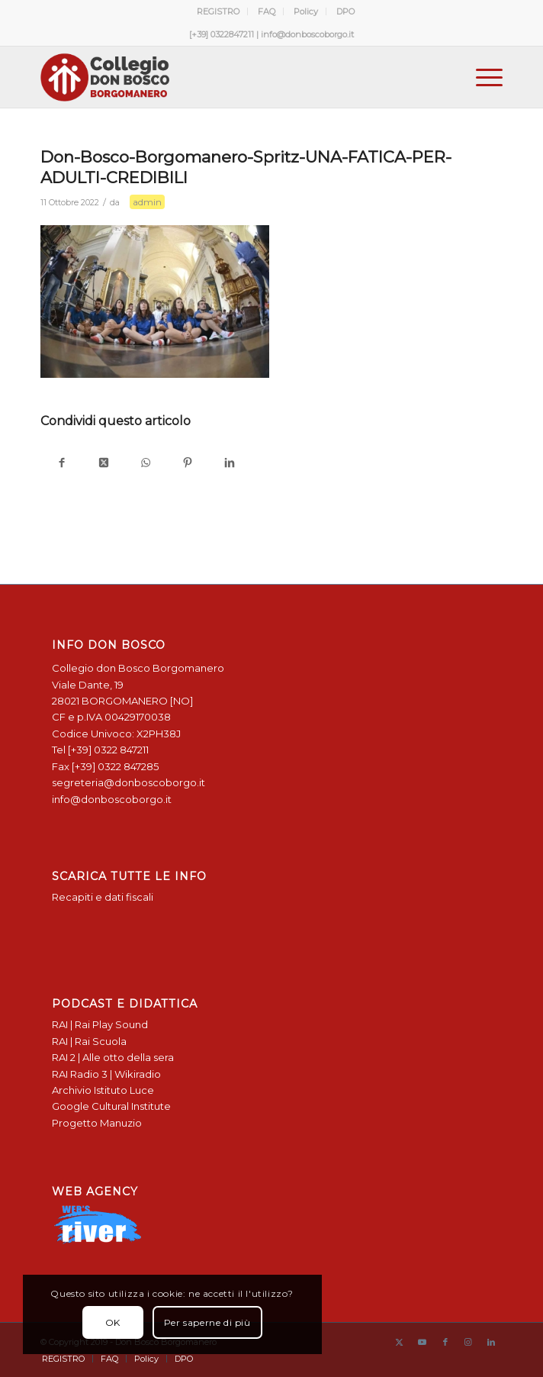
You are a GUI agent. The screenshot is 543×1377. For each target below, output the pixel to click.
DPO (345, 11)
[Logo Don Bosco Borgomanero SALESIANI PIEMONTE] (225, 77)
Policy (306, 11)
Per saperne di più (207, 1322)
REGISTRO (218, 11)
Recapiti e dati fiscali (102, 897)
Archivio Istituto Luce (103, 1090)
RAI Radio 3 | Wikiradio (106, 1074)
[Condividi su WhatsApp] (145, 464)
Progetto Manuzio (97, 1123)
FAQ (266, 11)
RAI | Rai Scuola (89, 1041)
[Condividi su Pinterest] (187, 464)
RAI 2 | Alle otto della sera (113, 1057)
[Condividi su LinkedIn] (229, 464)
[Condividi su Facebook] (61, 464)
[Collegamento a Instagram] (468, 1341)
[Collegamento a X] (399, 1341)
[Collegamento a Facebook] (445, 1341)
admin (147, 202)
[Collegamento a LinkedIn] (491, 1341)
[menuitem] (218, 11)
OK (112, 1322)
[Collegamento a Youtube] (422, 1341)
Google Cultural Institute (111, 1106)
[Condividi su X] (103, 464)
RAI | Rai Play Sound (100, 1024)
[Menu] (482, 77)
